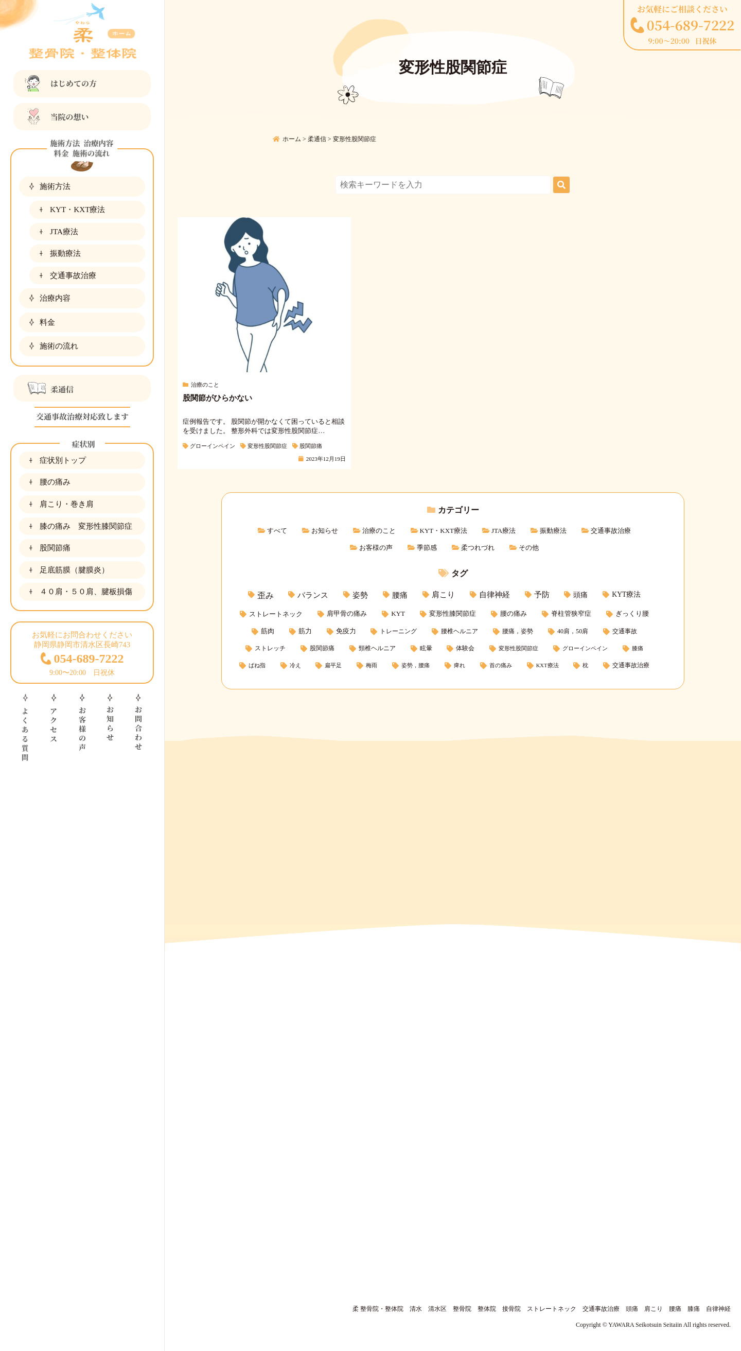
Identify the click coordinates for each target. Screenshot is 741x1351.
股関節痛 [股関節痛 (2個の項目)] (322, 648)
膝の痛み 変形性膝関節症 (86, 526)
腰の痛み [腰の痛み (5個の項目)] (513, 613)
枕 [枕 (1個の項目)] (585, 665)
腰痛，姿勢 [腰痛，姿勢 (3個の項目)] (517, 631)
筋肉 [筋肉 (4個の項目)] (267, 631)
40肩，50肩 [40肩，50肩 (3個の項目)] (572, 631)
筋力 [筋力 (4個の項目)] (305, 631)
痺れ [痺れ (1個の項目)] (459, 665)
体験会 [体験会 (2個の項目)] (465, 648)
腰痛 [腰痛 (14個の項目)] (400, 595)
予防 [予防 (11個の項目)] (542, 595)
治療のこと (379, 530)
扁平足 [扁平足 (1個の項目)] (333, 665)
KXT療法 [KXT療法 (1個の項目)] (547, 665)
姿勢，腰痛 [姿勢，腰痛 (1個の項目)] (415, 665)
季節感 (427, 547)
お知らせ (324, 530)
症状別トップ (63, 460)
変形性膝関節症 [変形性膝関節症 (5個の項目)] (452, 613)
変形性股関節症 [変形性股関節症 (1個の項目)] (518, 648)
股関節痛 (55, 547)
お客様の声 (376, 547)
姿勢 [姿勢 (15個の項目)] (360, 595)
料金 (47, 322)
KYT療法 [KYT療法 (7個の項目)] (626, 594)
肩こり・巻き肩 (67, 503)
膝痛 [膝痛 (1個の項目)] (637, 648)
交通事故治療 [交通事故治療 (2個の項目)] (630, 665)
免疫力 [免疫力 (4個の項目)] (346, 631)
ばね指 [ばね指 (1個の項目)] (257, 665)
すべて (277, 530)
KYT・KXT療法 (77, 209)
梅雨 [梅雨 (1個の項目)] (371, 665)
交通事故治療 (73, 275)
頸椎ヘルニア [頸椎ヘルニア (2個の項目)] (377, 648)
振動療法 (65, 253)
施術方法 (55, 186)
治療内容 (55, 297)
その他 (529, 547)
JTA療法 (64, 231)
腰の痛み (55, 481)
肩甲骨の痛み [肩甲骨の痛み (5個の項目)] (347, 613)
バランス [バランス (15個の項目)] (312, 595)
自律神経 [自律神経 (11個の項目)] (494, 595)
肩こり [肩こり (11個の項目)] (443, 595)
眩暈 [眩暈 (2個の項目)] (426, 648)
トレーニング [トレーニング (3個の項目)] (398, 631)
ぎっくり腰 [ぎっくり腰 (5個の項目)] (632, 613)
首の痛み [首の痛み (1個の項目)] (500, 665)
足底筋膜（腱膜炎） (74, 569)
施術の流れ (59, 345)
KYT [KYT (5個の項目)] (398, 613)
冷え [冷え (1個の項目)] (295, 665)
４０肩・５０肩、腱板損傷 (86, 591)
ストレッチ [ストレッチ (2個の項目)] (270, 648)
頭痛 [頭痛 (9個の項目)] (580, 595)
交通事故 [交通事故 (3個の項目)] (624, 631)
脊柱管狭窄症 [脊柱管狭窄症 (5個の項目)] (571, 613)
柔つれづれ (478, 547)
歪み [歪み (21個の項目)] (265, 595)
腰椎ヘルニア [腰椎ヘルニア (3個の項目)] (459, 631)
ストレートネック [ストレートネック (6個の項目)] (276, 614)
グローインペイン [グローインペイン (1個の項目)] (585, 648)
